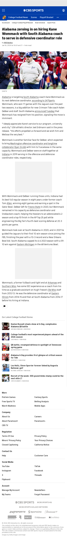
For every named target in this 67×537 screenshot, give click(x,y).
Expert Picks (51, 23)
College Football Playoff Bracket (22, 23)
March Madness (9, 406)
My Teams (6, 494)
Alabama (6, 97)
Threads (38, 475)
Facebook (38, 470)
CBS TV (5, 425)
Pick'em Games (9, 397)
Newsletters (39, 490)
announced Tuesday (44, 111)
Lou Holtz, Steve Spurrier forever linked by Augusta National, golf (34, 366)
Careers (38, 416)
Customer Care (41, 455)
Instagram (6, 470)
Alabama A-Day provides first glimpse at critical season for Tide (36, 356)
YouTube (5, 466)
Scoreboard (6, 23)
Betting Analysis (41, 401)
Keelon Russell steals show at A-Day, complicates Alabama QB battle (34, 325)
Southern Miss (9, 286)
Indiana (6, 154)
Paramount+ (39, 421)
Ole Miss (52, 289)
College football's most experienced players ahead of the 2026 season (37, 335)
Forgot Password (41, 494)
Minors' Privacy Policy (11, 440)
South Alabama (31, 97)
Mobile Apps (39, 406)
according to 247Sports (43, 100)
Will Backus (8, 43)
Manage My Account (11, 490)
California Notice (41, 445)
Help (4, 455)
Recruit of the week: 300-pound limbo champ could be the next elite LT (37, 377)
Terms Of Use (8, 436)
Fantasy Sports (41, 397)
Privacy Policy (40, 436)
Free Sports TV (8, 401)
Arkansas (52, 282)
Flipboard (6, 479)
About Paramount (10, 421)
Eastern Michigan (25, 244)
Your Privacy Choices (43, 440)
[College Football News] (18, 17)
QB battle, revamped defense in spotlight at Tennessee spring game (36, 346)
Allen (9, 203)
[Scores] (33, 17)
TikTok (37, 466)
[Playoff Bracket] (46, 17)
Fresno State (34, 207)
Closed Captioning (10, 445)
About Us (6, 416)
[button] (58, 17)
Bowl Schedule (40, 23)
